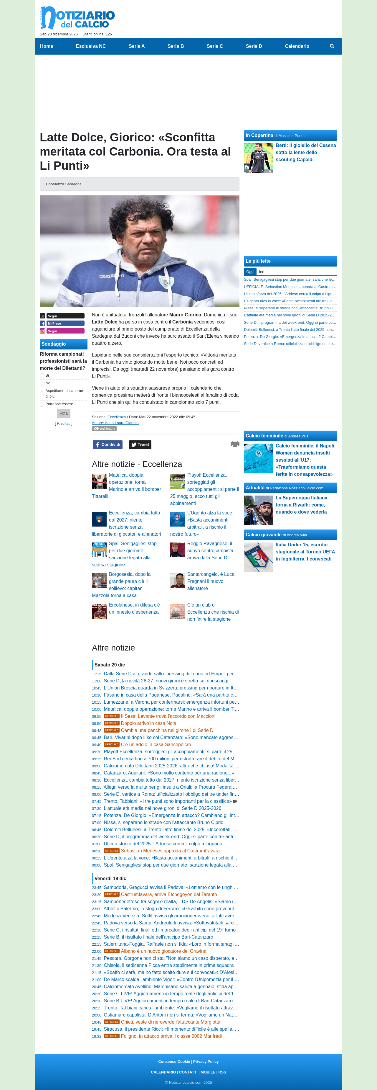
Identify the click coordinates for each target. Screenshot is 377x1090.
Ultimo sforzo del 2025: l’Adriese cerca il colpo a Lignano (163, 843)
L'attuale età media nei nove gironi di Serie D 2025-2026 (162, 808)
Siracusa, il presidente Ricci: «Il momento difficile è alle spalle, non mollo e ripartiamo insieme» (203, 1029)
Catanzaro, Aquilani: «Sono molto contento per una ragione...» (169, 772)
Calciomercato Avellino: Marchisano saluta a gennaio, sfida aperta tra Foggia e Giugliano (196, 986)
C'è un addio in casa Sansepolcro (147, 744)
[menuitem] (332, 46)
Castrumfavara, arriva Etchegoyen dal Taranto (160, 894)
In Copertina (259, 135)
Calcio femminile (264, 435)
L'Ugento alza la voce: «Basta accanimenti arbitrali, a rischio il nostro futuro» (183, 857)
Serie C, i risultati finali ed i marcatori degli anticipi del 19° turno (170, 929)
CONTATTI (188, 1072)
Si (47, 375)
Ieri (261, 271)
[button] (63, 413)
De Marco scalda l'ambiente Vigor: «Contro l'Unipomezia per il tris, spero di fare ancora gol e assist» (208, 979)
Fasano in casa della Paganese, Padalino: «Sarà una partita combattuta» (180, 694)
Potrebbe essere (59, 404)
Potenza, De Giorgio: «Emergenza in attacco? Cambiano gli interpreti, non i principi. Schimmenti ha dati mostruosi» (224, 815)
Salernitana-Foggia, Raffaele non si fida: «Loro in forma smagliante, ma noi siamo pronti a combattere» (211, 944)
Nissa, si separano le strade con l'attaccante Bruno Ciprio (164, 822)
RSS (222, 1072)
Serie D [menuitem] (254, 46)
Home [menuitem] (46, 46)
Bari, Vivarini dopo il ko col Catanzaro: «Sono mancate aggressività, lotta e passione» (193, 737)
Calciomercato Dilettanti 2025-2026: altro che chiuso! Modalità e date (176, 765)
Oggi (250, 271)
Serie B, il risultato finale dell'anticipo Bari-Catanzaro (158, 936)
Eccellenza (117, 417)
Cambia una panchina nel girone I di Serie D (159, 730)
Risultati (63, 423)
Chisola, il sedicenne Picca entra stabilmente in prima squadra (169, 965)
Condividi (107, 444)
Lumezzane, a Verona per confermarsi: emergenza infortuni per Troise (177, 702)
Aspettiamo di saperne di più (64, 393)
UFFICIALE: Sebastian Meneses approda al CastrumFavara (294, 287)
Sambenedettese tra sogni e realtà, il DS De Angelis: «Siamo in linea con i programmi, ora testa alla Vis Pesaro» (221, 901)
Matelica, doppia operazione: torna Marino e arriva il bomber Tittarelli (175, 709)
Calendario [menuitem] (297, 46)
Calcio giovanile (264, 534)
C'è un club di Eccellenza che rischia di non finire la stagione (213, 612)
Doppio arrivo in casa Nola (140, 723)
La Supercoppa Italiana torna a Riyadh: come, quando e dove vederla (301, 504)
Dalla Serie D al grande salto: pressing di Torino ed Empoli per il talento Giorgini (187, 673)
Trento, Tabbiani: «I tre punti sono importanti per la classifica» (168, 801)
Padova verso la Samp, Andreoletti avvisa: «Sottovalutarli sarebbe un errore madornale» (196, 922)
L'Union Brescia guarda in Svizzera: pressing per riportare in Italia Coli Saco (183, 687)
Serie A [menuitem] (137, 46)
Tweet (140, 444)
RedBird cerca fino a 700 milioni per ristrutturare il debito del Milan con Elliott (184, 758)
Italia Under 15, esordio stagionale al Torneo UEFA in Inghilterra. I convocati (305, 551)
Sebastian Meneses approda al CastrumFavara (162, 850)
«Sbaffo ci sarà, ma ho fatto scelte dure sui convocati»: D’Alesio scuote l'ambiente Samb (196, 972)
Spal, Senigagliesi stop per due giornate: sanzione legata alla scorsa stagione (185, 864)
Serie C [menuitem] (215, 46)
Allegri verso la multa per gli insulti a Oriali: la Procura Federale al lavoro (179, 787)
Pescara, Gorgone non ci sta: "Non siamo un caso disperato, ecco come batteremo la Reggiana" (204, 958)
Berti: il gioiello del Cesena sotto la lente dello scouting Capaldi (306, 152)
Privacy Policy (206, 1061)
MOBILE (208, 1072)
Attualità (255, 487)
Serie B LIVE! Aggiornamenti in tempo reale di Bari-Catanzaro (168, 1000)
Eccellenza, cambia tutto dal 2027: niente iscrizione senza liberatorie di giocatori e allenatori (199, 779)
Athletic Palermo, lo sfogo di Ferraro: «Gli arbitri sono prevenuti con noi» (179, 908)
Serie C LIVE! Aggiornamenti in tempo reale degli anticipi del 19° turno (177, 993)
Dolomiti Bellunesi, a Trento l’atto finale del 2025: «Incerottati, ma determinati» (185, 829)
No (48, 383)
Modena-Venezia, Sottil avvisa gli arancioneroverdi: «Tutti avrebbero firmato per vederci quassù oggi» (210, 915)
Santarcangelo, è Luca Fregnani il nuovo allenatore (210, 581)
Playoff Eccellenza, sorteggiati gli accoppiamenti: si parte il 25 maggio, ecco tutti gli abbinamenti (204, 489)
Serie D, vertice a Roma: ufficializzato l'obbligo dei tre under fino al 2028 (179, 794)
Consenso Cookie (174, 1061)
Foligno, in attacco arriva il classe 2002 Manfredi (163, 1036)
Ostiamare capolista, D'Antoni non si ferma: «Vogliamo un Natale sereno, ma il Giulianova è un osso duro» (215, 1014)
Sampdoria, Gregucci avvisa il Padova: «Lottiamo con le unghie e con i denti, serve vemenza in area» (210, 887)
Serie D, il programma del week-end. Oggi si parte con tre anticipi (172, 836)
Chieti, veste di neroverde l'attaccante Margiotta (162, 1021)
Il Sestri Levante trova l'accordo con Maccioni (160, 716)
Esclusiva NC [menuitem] (91, 46)
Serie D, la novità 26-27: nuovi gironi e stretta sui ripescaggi (166, 680)
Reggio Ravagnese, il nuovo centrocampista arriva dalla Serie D (210, 550)
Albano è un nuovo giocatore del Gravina (155, 951)
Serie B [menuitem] (176, 46)
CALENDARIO (163, 1072)
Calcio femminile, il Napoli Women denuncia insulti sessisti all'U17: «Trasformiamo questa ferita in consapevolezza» (305, 460)
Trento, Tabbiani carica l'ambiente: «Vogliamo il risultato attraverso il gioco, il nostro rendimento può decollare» (219, 1007)
